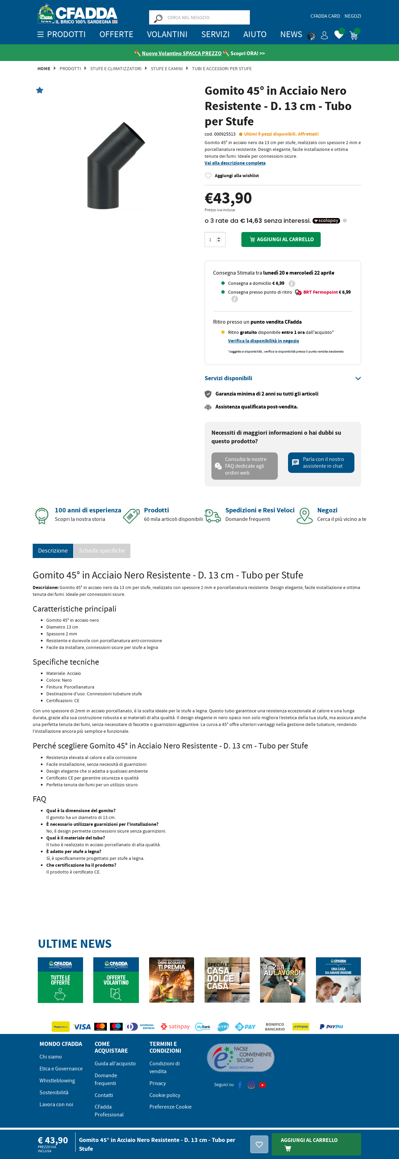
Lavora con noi (56, 1104)
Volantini (167, 34)
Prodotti (70, 68)
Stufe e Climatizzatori (116, 68)
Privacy (157, 1083)
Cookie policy (164, 1095)
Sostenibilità (53, 1092)
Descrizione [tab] (53, 551)
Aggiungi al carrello (281, 239)
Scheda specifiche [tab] (102, 551)
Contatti (104, 1095)
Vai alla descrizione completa (235, 163)
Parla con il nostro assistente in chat (317, 462)
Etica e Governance (61, 1068)
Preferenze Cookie (170, 1106)
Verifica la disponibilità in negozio (263, 341)
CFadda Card (325, 16)
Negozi (353, 16)
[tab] (283, 378)
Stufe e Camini (167, 68)
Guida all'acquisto (115, 1063)
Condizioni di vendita (164, 1067)
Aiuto (255, 34)
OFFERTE (116, 34)
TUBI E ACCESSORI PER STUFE (222, 68)
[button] (317, 34)
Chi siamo (50, 1056)
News (291, 34)
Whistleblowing (57, 1080)
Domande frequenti (106, 1079)
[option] (116, 165)
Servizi (215, 34)
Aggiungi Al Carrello (309, 1144)
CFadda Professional (109, 1110)
